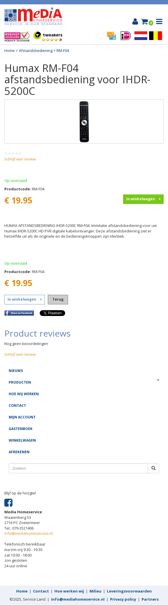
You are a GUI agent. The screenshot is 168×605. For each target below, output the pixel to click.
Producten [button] (84, 382)
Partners (150, 599)
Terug (57, 299)
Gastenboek (20, 428)
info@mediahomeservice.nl (28, 533)
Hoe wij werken (24, 393)
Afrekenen (19, 451)
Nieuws (16, 370)
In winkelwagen (143, 198)
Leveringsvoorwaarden (129, 591)
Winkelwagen (22, 440)
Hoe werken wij (69, 591)
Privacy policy (123, 599)
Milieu (95, 591)
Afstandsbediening (35, 50)
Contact (17, 405)
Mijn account (22, 417)
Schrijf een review (20, 159)
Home (9, 50)
